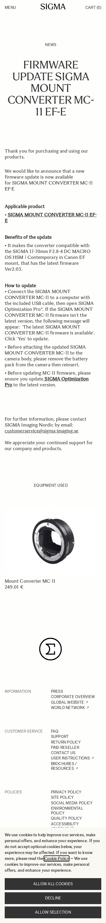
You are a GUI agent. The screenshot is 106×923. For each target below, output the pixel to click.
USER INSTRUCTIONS (70, 758)
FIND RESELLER (65, 747)
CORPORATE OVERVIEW (73, 697)
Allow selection (53, 912)
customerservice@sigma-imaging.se (42, 431)
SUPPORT (60, 736)
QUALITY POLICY (66, 818)
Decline (53, 898)
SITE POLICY (62, 797)
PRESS (57, 691)
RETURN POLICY (66, 742)
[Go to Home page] (53, 6)
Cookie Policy (56, 858)
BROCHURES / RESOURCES (64, 766)
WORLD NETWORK (68, 707)
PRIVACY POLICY (66, 792)
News (50, 45)
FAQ (55, 731)
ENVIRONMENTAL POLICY (67, 810)
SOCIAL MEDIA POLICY (72, 803)
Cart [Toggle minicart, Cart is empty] (93, 7)
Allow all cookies (53, 884)
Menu (10, 7)
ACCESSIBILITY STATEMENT (65, 826)
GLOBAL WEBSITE (67, 702)
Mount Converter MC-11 (30, 581)
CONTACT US (63, 753)
